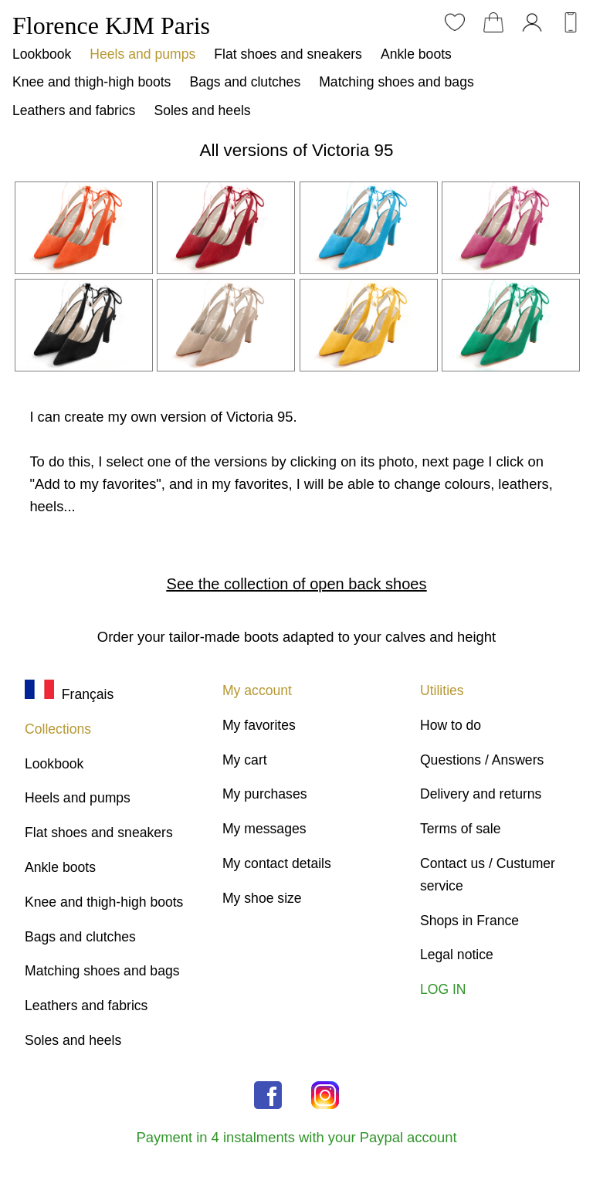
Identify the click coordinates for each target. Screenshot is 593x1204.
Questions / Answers (482, 760)
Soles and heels (202, 110)
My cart (244, 760)
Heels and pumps (142, 54)
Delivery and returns (480, 794)
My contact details (276, 863)
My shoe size (262, 898)
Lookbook (41, 54)
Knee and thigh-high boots (91, 82)
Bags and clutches (244, 82)
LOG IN (443, 989)
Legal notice (456, 954)
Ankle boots (416, 54)
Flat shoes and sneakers (288, 54)
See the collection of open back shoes (297, 583)
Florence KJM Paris (111, 25)
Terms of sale (460, 828)
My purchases (264, 794)
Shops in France (469, 920)
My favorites (259, 725)
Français (69, 694)
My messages (264, 828)
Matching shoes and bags (396, 82)
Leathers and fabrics (73, 110)
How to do (450, 725)
